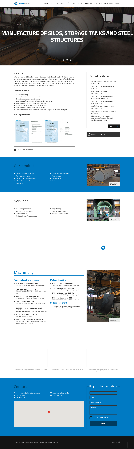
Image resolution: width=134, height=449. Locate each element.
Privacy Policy (106, 418)
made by (116, 442)
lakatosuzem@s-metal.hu (92, 3)
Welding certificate (97, 134)
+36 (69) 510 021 (60, 3)
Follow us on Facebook (23, 150)
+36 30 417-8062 (77, 3)
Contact (45, 3)
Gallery (114, 126)
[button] (49, 412)
